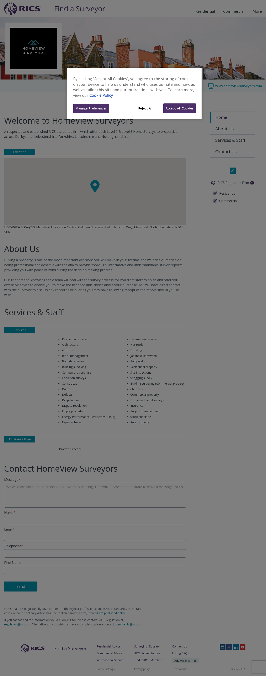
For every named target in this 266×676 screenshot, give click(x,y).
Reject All (145, 108)
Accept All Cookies (179, 108)
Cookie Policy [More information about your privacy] (101, 95)
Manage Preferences (91, 108)
